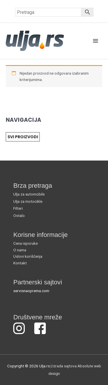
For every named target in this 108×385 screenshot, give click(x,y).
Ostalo (19, 215)
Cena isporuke (25, 243)
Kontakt (20, 263)
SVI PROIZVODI (22, 137)
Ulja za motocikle (27, 201)
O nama (19, 250)
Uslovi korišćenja (27, 256)
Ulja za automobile (29, 194)
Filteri (18, 208)
